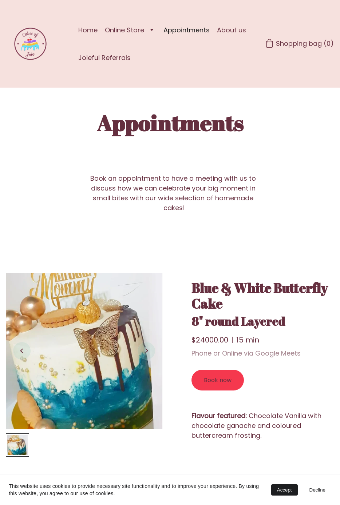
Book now (218, 380)
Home (88, 30)
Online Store (124, 30)
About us (231, 30)
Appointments (186, 30)
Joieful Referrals (104, 57)
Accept (284, 490)
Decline (317, 490)
